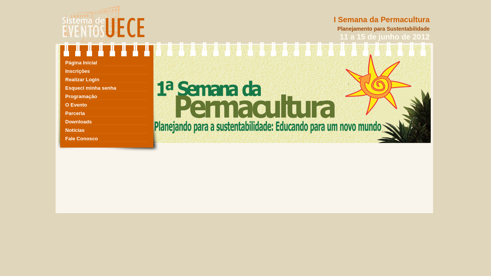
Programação (81, 96)
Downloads (78, 122)
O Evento (76, 105)
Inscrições (77, 71)
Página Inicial (81, 63)
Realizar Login (82, 79)
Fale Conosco (81, 138)
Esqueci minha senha (90, 88)
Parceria (75, 113)
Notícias (75, 130)
